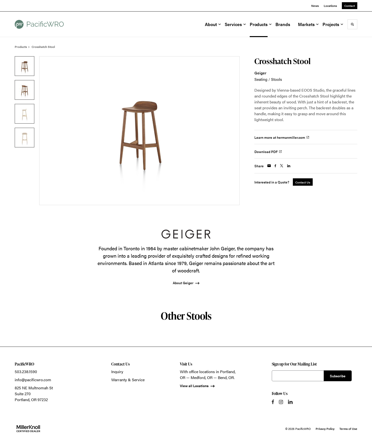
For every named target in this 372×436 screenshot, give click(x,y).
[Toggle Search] (352, 24)
